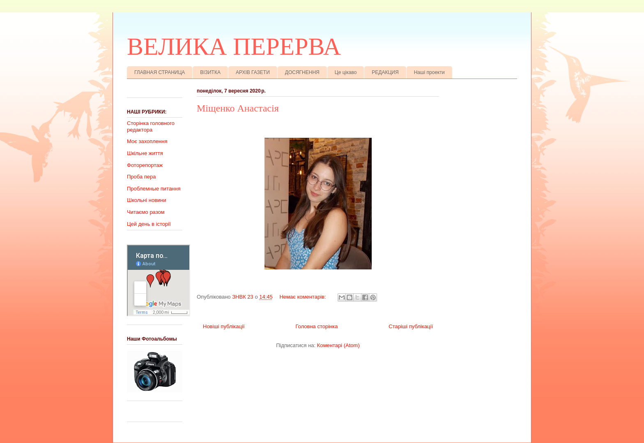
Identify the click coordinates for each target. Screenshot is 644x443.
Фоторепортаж (145, 165)
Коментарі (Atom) (338, 345)
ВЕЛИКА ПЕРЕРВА (234, 46)
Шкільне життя (145, 153)
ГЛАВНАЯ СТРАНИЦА (159, 72)
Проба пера (141, 177)
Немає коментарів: (303, 297)
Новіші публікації (224, 326)
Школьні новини (146, 200)
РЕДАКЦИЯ (385, 72)
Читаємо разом (146, 212)
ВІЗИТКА (210, 72)
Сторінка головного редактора (151, 126)
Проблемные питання (154, 189)
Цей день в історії (149, 224)
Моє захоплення (147, 141)
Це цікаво (346, 72)
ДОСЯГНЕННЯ (302, 72)
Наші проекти (429, 72)
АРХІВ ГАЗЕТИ (253, 72)
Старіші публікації (411, 326)
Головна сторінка (316, 326)
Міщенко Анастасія (238, 108)
